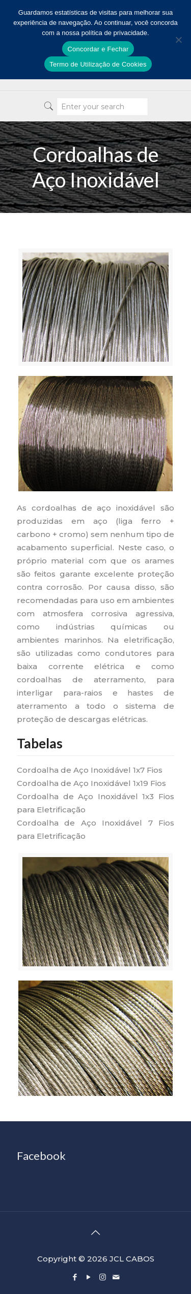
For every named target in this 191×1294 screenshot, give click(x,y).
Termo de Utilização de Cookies (97, 64)
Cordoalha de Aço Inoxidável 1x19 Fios (91, 783)
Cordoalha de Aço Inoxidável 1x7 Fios (89, 770)
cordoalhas (54, 508)
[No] (178, 40)
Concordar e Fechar (97, 49)
